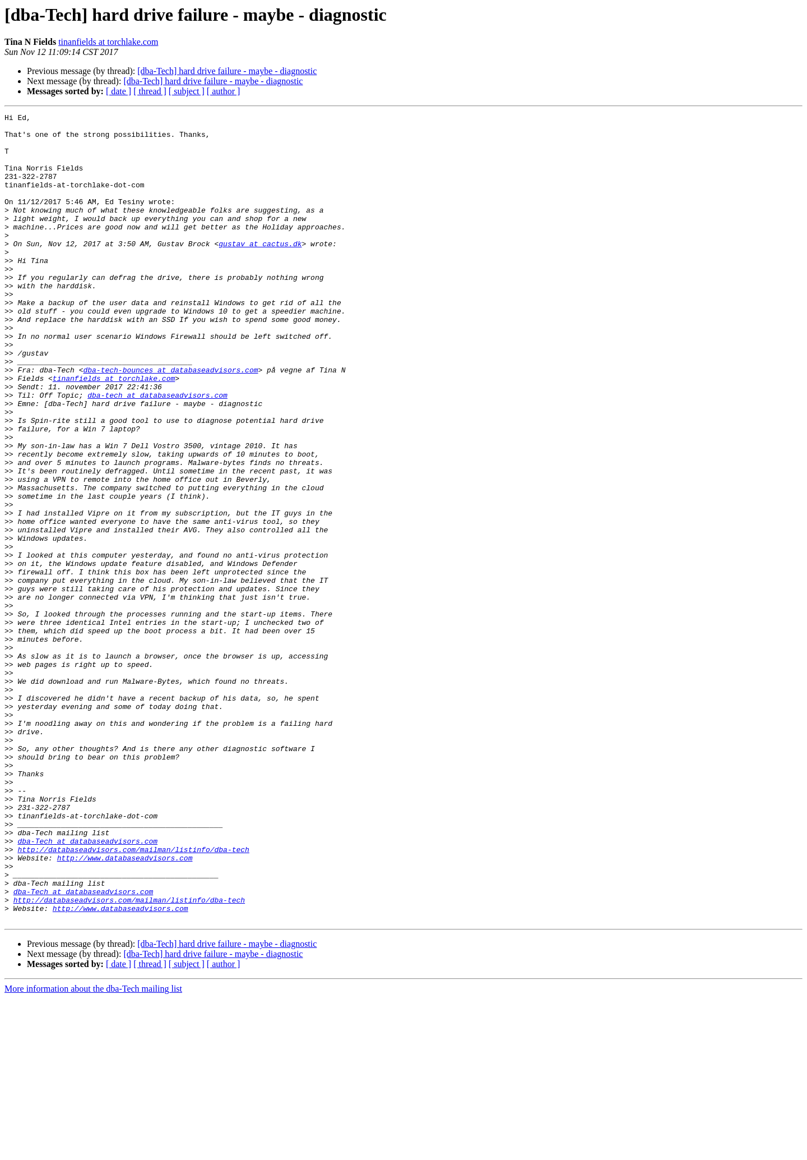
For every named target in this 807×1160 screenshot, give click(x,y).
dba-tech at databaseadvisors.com (157, 452)
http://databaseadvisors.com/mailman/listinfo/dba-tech (133, 997)
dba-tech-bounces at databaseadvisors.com (170, 422)
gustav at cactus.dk (260, 270)
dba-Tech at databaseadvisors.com (87, 987)
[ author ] (223, 91)
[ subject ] (187, 91)
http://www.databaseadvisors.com (125, 1007)
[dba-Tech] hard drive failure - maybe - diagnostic (227, 71)
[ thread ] (149, 91)
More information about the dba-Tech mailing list (93, 1150)
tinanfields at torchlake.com (108, 42)
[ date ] (118, 91)
